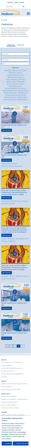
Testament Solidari (22, 399)
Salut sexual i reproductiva (16, 72)
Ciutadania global (23, 93)
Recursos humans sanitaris (20, 70)
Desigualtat (21, 81)
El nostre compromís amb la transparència (11, 374)
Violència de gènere (23, 99)
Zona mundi (4, 376)
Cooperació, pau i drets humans (16, 77)
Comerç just (4, 402)
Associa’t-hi (4, 396)
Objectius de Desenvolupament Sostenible (16, 95)
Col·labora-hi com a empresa (8, 399)
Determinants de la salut (16, 86)
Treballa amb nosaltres (7, 407)
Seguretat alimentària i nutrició (10, 90)
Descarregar (7, 130)
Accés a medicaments (12, 79)
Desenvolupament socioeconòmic (16, 75)
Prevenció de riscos (24, 90)
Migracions (22, 79)
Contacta (16, 407)
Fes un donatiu (12, 396)
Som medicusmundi (6, 362)
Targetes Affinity (13, 402)
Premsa (14, 415)
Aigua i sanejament (12, 81)
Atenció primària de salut (10, 99)
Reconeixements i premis (7, 371)
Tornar (5, 20)
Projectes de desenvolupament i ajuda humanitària (13, 383)
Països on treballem (6, 386)
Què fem (3, 381)
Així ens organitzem (6, 365)
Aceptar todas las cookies (22, 443)
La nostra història (17, 362)
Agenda (9, 415)
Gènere (22, 84)
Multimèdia (20, 45)
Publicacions (11, 45)
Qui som (3, 359)
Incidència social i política (11, 93)
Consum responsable (13, 84)
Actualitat (4, 412)
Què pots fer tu (5, 393)
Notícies (3, 415)
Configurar (8, 443)
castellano (10, 2)
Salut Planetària (23, 97)
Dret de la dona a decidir (11, 97)
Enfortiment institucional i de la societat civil (16, 88)
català (16, 2)
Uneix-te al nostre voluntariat (8, 405)
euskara (21, 2)
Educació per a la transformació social (10, 389)
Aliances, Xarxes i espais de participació (11, 368)
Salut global (8, 70)
